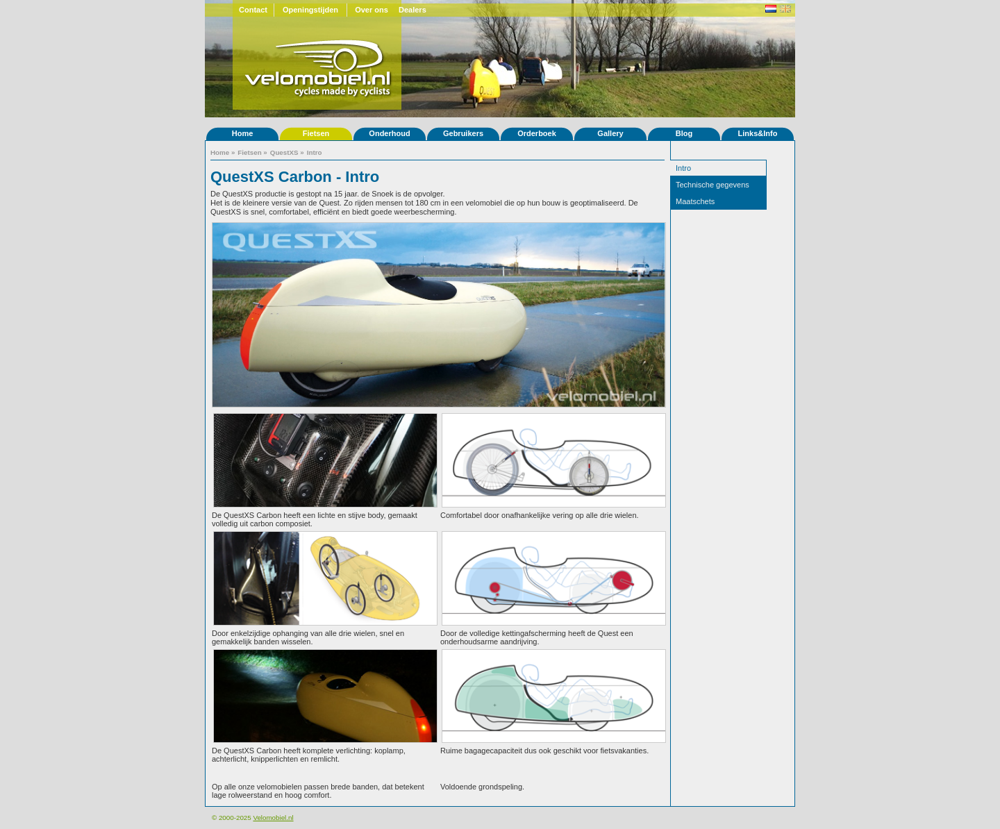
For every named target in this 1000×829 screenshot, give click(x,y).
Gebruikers (463, 133)
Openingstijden (310, 10)
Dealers (412, 10)
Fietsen (316, 133)
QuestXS (284, 152)
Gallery (610, 133)
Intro (314, 152)
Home (242, 133)
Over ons (371, 10)
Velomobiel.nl (273, 817)
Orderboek (536, 133)
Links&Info (758, 133)
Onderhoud (389, 133)
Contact (253, 10)
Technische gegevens (712, 185)
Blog (684, 133)
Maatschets (695, 201)
